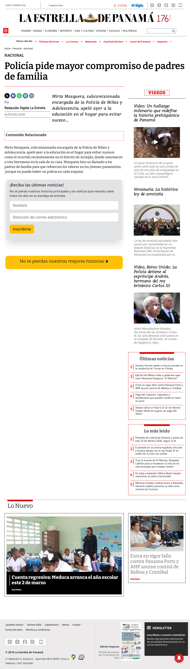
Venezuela (91, 41)
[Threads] (152, 5)
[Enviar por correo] (31, 95)
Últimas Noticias (49, 41)
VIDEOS (157, 92)
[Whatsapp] (19, 95)
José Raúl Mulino (113, 41)
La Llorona (72, 41)
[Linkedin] (25, 95)
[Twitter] (7, 95)
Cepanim (162, 41)
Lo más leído (157, 431)
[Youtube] (180, 5)
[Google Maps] (73, 657)
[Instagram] (173, 5)
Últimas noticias (157, 358)
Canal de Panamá (140, 41)
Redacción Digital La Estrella (24, 108)
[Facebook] (166, 5)
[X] (159, 5)
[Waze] (81, 657)
